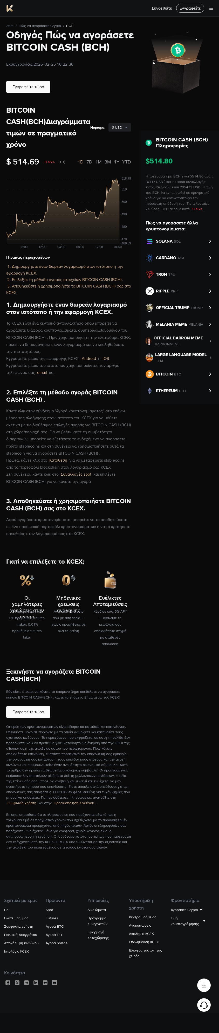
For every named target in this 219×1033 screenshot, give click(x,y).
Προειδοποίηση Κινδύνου (74, 803)
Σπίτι (9, 25)
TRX (171, 274)
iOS (105, 358)
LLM (159, 360)
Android (89, 358)
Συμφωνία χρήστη (22, 803)
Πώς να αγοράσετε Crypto (40, 25)
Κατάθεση (58, 460)
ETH (182, 390)
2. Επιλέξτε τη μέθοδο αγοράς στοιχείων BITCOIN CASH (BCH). (65, 279)
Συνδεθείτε (162, 8)
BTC (177, 374)
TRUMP (197, 307)
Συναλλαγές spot (76, 474)
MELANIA (195, 324)
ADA (180, 258)
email (42, 372)
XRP (174, 291)
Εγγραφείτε (190, 8)
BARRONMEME (167, 344)
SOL (177, 241)
